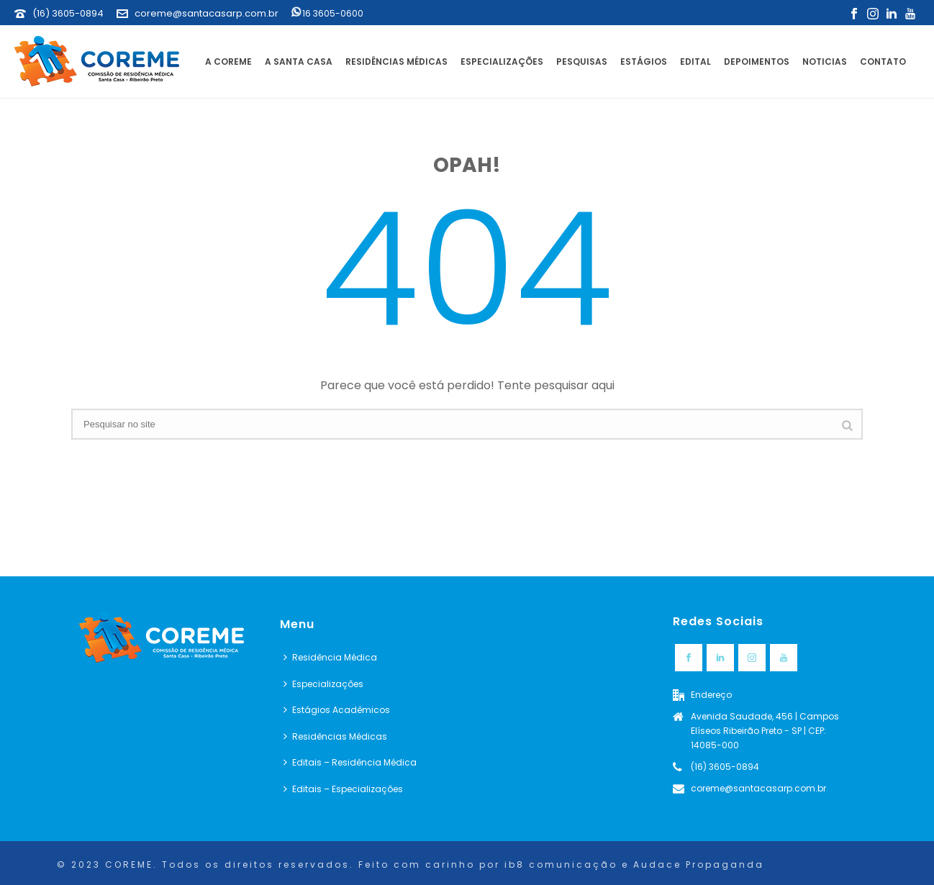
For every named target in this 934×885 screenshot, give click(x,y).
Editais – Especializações (343, 789)
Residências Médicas (396, 61)
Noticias (824, 61)
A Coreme (228, 61)
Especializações (502, 61)
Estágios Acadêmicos (337, 710)
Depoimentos (756, 61)
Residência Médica (330, 657)
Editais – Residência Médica (350, 762)
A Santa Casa (298, 61)
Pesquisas (581, 61)
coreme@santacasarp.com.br (206, 13)
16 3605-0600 (327, 13)
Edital (695, 61)
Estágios (643, 61)
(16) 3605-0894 (68, 13)
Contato (883, 61)
